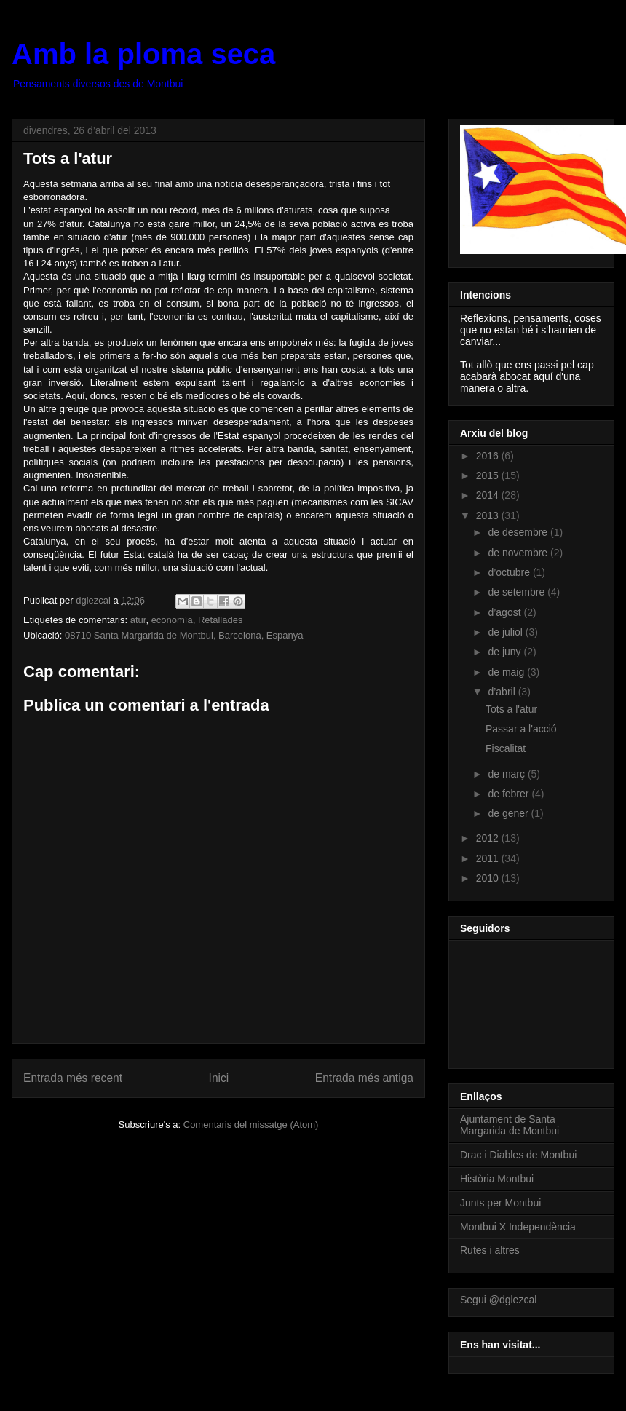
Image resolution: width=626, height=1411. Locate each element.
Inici (219, 1078)
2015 (489, 475)
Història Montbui (497, 1179)
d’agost (505, 612)
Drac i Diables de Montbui (518, 1155)
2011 (489, 858)
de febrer (509, 793)
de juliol (506, 632)
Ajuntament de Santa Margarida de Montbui (509, 1125)
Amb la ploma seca (143, 54)
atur (138, 619)
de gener (509, 813)
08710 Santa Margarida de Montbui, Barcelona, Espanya (184, 635)
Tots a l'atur (511, 709)
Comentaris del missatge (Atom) (251, 1124)
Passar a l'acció (521, 729)
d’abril (503, 691)
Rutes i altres (490, 1250)
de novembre (519, 552)
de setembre (517, 592)
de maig (507, 672)
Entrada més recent (72, 1078)
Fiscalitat (506, 748)
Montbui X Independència (518, 1227)
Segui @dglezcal (498, 1299)
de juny (505, 651)
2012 (489, 838)
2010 (489, 878)
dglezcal (94, 600)
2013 (489, 515)
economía (172, 619)
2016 (489, 456)
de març (507, 774)
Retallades (220, 619)
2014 (489, 495)
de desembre (519, 532)
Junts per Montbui (500, 1203)
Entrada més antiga (364, 1078)
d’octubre (510, 572)
